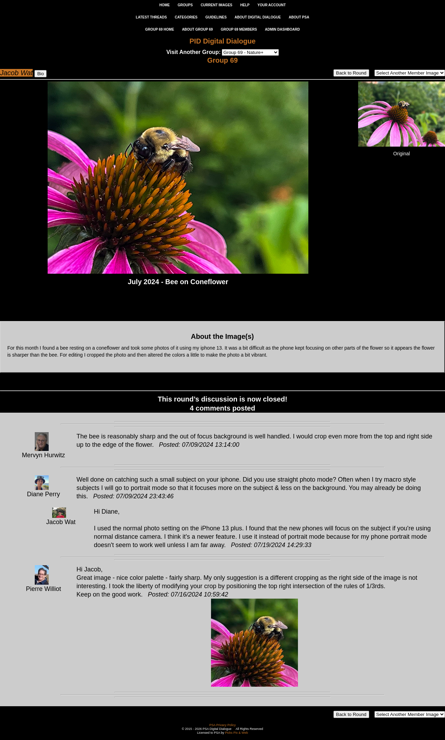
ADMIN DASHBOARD (282, 29)
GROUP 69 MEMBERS (239, 29)
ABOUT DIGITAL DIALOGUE (258, 17)
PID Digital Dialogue (222, 41)
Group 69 (222, 60)
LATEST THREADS (151, 17)
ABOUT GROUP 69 (197, 29)
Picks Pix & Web (236, 732)
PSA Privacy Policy (222, 725)
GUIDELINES (216, 17)
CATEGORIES (186, 17)
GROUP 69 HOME (159, 29)
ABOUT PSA (299, 17)
